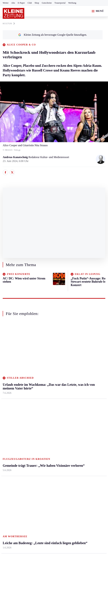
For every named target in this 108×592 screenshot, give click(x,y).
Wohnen (75, 373)
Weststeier (8, 405)
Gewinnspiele (78, 432)
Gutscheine (47, 3)
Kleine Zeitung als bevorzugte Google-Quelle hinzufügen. (52, 34)
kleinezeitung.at (21, 528)
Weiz (5, 399)
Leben (74, 340)
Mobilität (76, 353)
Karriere (75, 386)
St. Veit (41, 379)
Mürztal (7, 373)
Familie (75, 392)
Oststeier (7, 379)
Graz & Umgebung (13, 353)
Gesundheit (77, 347)
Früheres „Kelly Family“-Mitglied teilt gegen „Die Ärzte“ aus (41, 478)
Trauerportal (59, 3)
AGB (21, 516)
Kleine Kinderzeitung (82, 426)
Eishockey (8, 458)
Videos (74, 458)
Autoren (41, 426)
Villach (41, 386)
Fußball (7, 432)
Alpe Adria (77, 419)
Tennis (6, 439)
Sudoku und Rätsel (81, 439)
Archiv (40, 432)
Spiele (40, 439)
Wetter (6, 3)
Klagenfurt (43, 347)
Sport (6, 413)
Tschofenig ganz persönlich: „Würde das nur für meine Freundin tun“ (45, 483)
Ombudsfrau (78, 360)
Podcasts (76, 445)
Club (30, 3)
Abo (13, 3)
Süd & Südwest (11, 386)
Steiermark (9, 340)
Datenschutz (34, 516)
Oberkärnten (44, 366)
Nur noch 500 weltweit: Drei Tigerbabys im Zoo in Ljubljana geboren (45, 488)
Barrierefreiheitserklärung (59, 516)
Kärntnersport (10, 426)
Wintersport (9, 452)
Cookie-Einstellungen (90, 516)
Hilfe (40, 419)
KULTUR (9, 23)
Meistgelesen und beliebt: (17, 471)
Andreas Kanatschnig (15, 157)
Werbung (72, 3)
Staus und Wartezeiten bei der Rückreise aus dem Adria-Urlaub (41, 493)
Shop (37, 3)
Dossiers (75, 452)
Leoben (7, 360)
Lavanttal (42, 360)
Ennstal (7, 347)
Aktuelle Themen (81, 413)
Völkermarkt (44, 392)
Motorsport (9, 445)
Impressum (9, 516)
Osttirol (41, 373)
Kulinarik (76, 379)
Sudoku (41, 445)
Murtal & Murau (12, 366)
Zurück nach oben (54, 331)
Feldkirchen (43, 353)
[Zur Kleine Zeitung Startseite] (13, 13)
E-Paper (21, 3)
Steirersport (9, 419)
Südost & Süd (10, 392)
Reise (74, 366)
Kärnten (42, 340)
